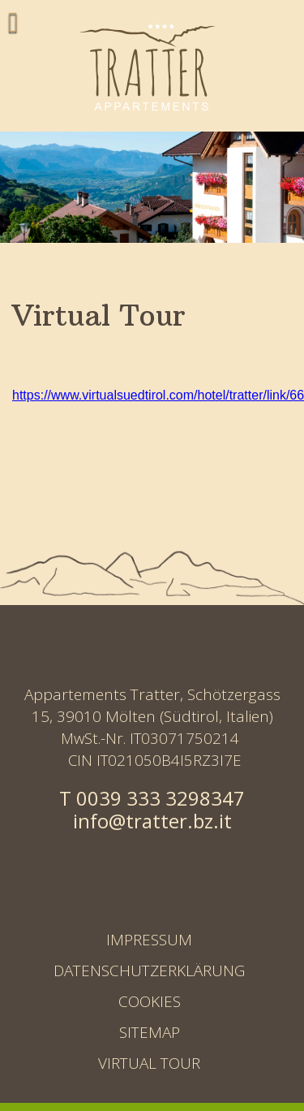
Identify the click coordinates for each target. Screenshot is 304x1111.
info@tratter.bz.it (152, 820)
